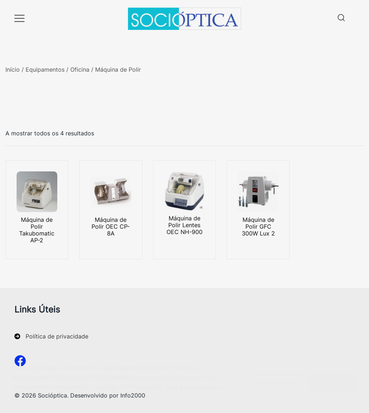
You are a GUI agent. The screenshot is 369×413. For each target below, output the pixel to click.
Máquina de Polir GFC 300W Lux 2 (258, 226)
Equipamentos (45, 69)
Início (12, 69)
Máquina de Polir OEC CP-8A (111, 226)
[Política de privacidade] (51, 336)
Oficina (79, 69)
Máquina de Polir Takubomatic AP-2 (36, 230)
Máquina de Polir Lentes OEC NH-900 (184, 225)
